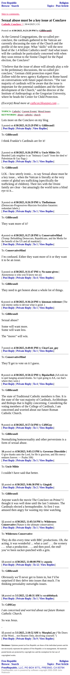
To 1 (35, 161)
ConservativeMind (52, 235)
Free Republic (9, 2)
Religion (64, 2)
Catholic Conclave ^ (12, 24)
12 (2, 521)
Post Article (62, 5)
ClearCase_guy (50, 348)
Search (15, 5)
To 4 (35, 277)
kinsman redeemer (52, 301)
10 (2, 451)
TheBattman (48, 202)
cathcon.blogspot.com (43, 103)
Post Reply (9, 128)
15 (2, 632)
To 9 (35, 638)
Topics (50, 5)
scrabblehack (50, 595)
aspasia (48, 561)
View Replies (40, 128)
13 (2, 561)
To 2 (35, 487)
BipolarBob (48, 375)
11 (2, 484)
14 (2, 595)
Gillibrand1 (48, 125)
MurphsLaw (49, 632)
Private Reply (23, 128)
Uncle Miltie (48, 152)
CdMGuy (47, 424)
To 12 (36, 564)
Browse (5, 5)
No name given (50, 271)
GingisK (47, 484)
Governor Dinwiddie (54, 451)
